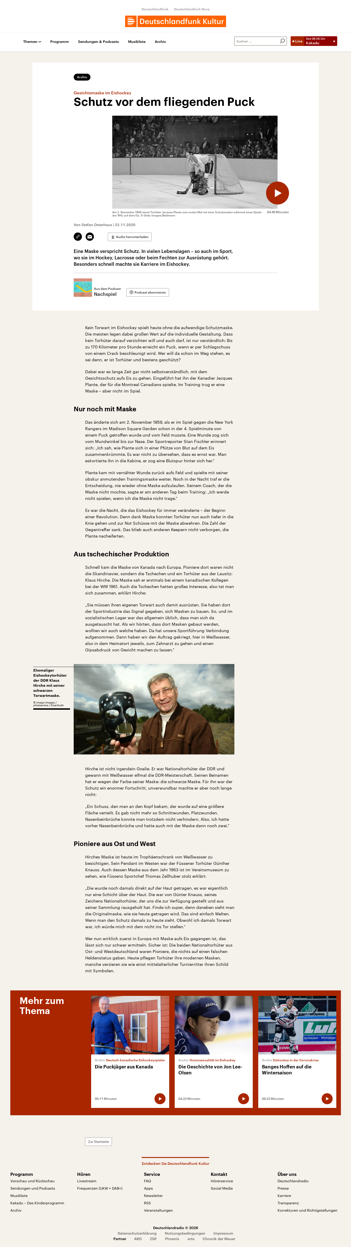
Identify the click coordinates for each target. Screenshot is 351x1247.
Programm (59, 42)
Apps (148, 1188)
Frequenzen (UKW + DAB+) (99, 1188)
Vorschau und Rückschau (32, 1181)
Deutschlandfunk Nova (192, 9)
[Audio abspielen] (277, 193)
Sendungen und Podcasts (32, 1188)
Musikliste (137, 42)
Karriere (284, 1195)
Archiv (160, 42)
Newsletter (153, 1195)
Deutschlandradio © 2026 (175, 1227)
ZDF (153, 1238)
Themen (30, 42)
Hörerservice (222, 1181)
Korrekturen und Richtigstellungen (307, 1210)
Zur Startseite (98, 1141)
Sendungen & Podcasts (98, 42)
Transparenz (288, 1203)
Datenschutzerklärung (137, 1233)
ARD (138, 1238)
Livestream (86, 1181)
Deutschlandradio (293, 1181)
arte (191, 1238)
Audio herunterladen (132, 237)
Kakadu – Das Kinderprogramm (37, 1203)
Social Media (222, 1188)
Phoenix (172, 1238)
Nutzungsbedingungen (185, 1233)
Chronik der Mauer (219, 1238)
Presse (283, 1188)
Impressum (223, 1233)
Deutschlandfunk (155, 9)
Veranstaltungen (158, 1210)
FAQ (147, 1181)
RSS (147, 1203)
